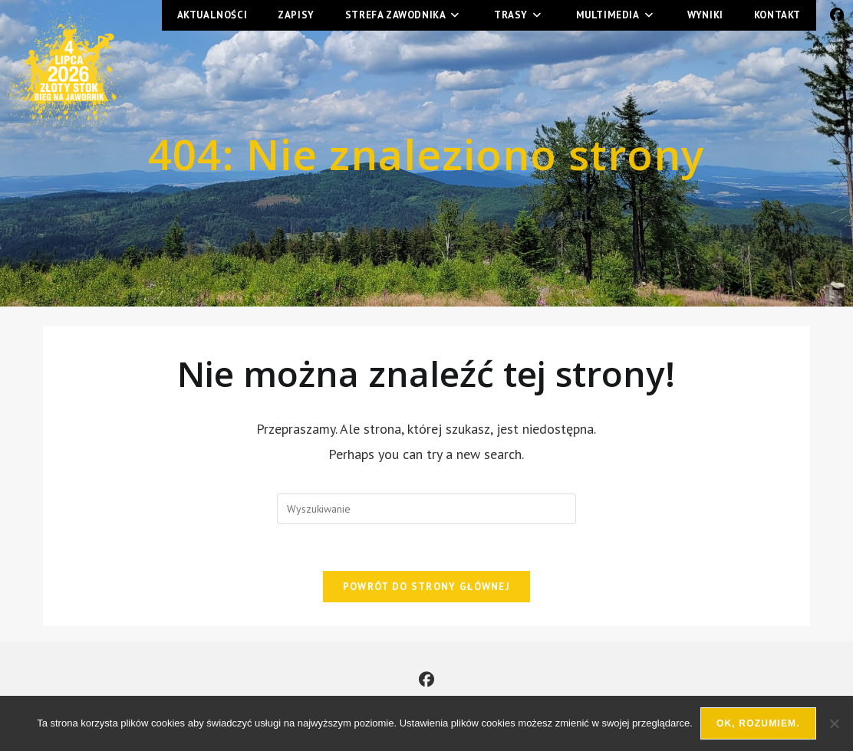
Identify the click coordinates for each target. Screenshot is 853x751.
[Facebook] (426, 679)
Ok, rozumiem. (758, 723)
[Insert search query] (426, 509)
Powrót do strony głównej (426, 586)
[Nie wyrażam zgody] (833, 723)
